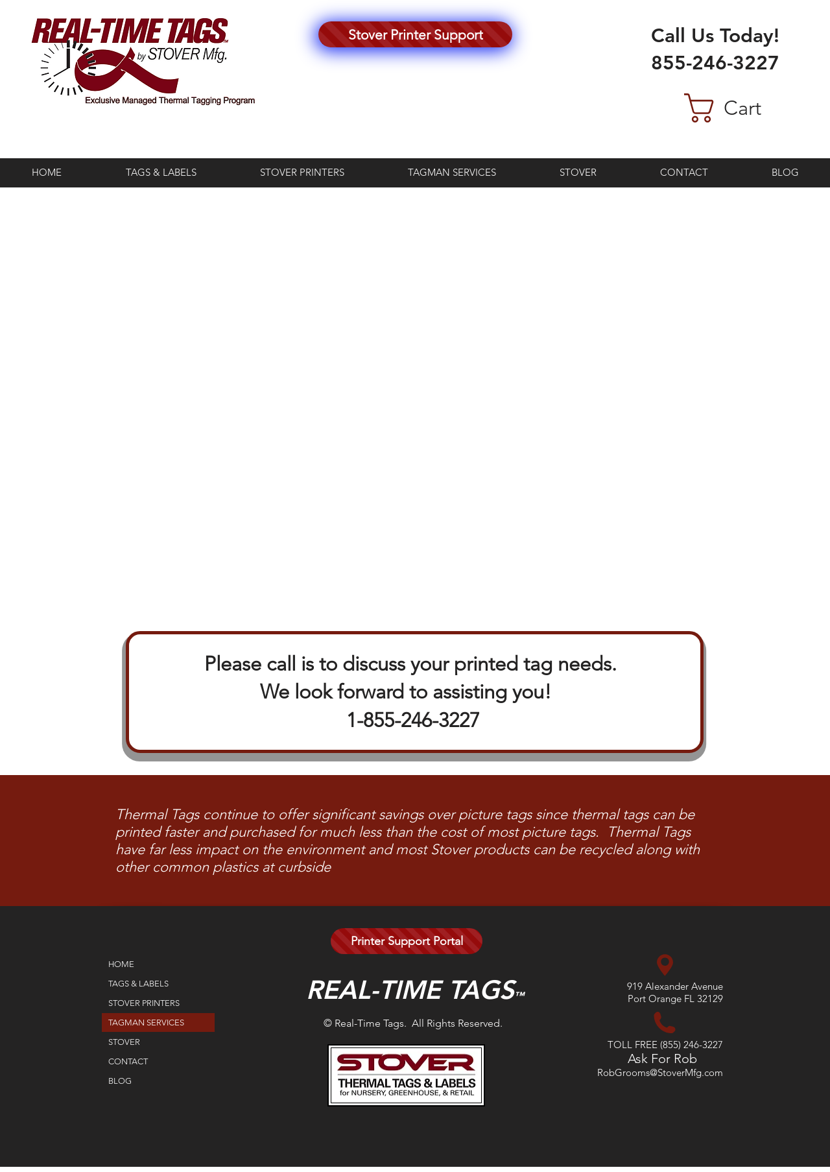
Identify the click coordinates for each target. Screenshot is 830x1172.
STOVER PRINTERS (144, 1003)
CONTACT (128, 1061)
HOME (121, 964)
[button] (743, 108)
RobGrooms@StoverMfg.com (660, 1072)
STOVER (124, 1042)
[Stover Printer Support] (415, 34)
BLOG (120, 1081)
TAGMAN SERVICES (146, 1022)
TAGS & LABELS (138, 983)
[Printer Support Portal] (406, 941)
